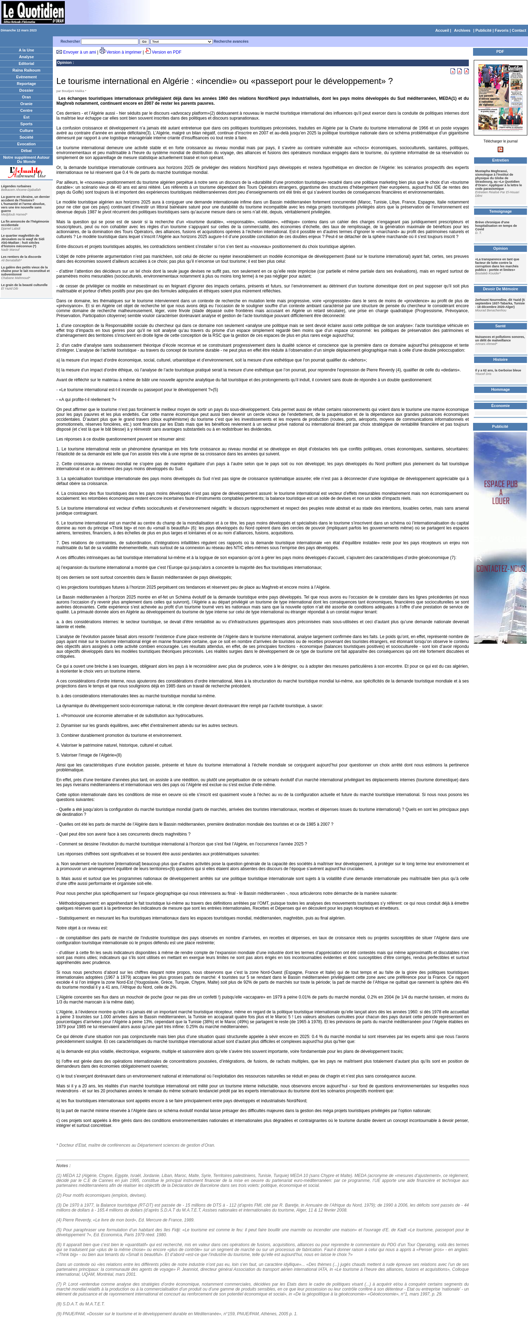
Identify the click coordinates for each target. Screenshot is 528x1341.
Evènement (26, 77)
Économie (500, 405)
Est (26, 117)
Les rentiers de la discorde (21, 257)
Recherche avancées (231, 41)
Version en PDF (166, 52)
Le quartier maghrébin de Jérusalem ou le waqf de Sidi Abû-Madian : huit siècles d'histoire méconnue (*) (22, 241)
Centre (26, 110)
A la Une (26, 50)
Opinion (64, 62)
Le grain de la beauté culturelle (24, 285)
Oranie (26, 104)
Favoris (502, 30)
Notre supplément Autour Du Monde (26, 159)
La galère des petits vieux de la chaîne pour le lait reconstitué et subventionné (25, 271)
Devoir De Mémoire (500, 289)
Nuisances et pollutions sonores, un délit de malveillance (500, 338)
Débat (26, 150)
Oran (26, 97)
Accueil (442, 30)
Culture (26, 130)
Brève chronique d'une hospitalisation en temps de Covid (496, 225)
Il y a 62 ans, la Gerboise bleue (498, 370)
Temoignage (500, 211)
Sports (26, 124)
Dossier (26, 90)
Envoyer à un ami (79, 52)
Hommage (500, 389)
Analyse (26, 57)
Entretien (500, 160)
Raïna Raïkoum (26, 70)
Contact (519, 30)
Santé (500, 326)
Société (26, 137)
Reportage (26, 83)
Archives (462, 30)
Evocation (26, 144)
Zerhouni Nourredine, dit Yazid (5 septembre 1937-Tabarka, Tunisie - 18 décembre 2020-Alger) (500, 303)
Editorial (26, 63)
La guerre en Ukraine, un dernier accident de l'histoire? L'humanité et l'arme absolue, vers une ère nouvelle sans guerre (25, 204)
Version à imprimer (124, 52)
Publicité (484, 30)
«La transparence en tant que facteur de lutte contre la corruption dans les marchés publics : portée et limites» (497, 264)
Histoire (500, 359)
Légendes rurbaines (16, 186)
